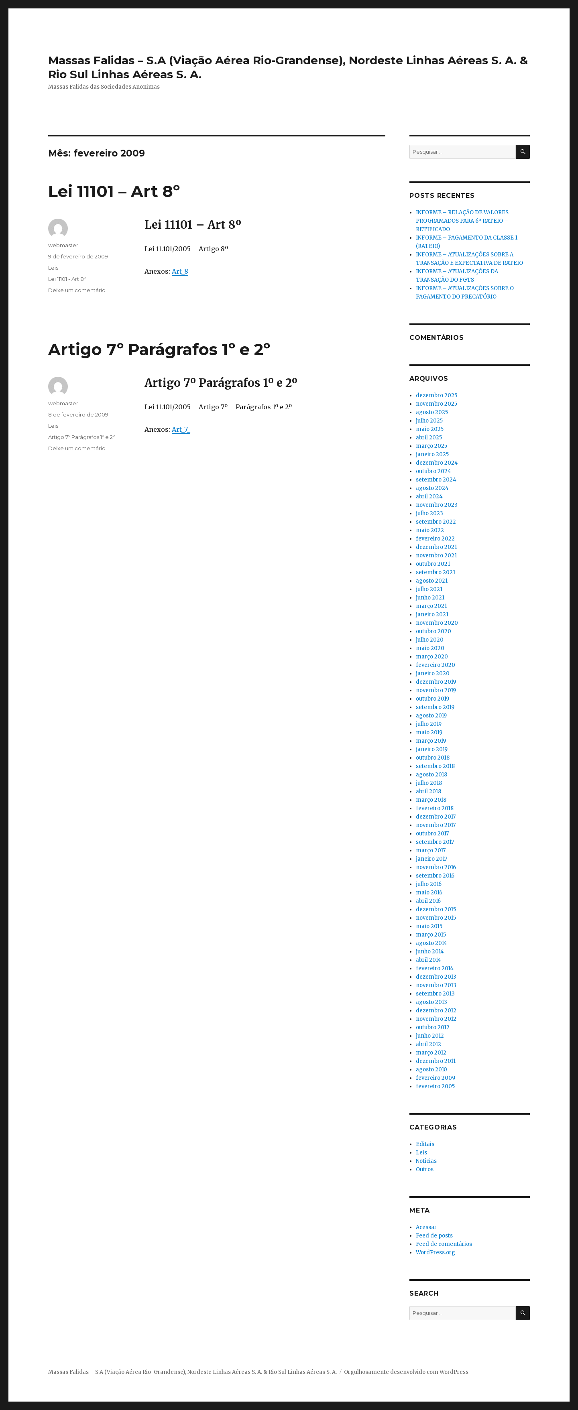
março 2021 (431, 606)
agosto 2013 (431, 1002)
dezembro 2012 (436, 1010)
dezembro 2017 (436, 816)
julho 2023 (429, 513)
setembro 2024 (436, 479)
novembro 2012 (436, 1019)
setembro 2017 (435, 842)
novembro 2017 (436, 825)
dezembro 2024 (437, 462)
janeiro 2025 (432, 454)
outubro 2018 (433, 757)
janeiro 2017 (431, 858)
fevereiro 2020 (435, 665)
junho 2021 (430, 597)
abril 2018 (428, 791)
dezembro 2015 (436, 909)
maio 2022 (430, 530)
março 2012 (431, 1052)
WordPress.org (435, 1252)
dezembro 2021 (436, 547)
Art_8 (180, 271)
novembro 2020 (437, 623)
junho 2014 (430, 951)
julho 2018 (429, 783)
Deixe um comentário (77, 290)
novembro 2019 (436, 690)
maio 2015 (429, 926)
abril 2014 (428, 960)
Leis (53, 267)
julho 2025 (429, 420)
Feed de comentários (444, 1244)
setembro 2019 (435, 707)
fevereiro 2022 (435, 538)
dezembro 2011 (436, 1061)
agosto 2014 (431, 943)
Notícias (426, 1161)
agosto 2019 (431, 715)
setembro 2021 (435, 572)
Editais (425, 1144)
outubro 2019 (432, 698)
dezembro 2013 (436, 976)
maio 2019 (429, 732)
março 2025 (431, 446)
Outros (425, 1169)
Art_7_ (181, 429)
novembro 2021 (436, 555)
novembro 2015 (436, 917)
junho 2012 (430, 1035)
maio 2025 (430, 429)
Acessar (426, 1227)
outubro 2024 (433, 471)
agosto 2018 (431, 774)
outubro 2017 (432, 833)
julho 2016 (429, 884)
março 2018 (431, 799)
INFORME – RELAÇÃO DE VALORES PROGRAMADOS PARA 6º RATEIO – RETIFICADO (462, 221)
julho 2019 (429, 724)
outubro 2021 (433, 564)
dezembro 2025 (436, 395)
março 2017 (431, 850)
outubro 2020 (433, 631)
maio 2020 (430, 648)
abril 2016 (428, 901)
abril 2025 (429, 437)
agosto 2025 (432, 412)
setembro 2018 (435, 766)
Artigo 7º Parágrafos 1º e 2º (159, 349)
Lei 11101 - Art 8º (67, 279)
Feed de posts (434, 1235)
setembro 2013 (435, 993)
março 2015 (431, 934)
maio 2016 (429, 892)
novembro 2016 (436, 867)
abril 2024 (429, 496)
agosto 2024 (432, 488)
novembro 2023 (437, 505)
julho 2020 (430, 639)
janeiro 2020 (433, 673)
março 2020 (432, 656)
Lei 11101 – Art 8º (114, 191)
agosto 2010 (431, 1069)
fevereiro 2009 (435, 1078)
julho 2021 (429, 589)
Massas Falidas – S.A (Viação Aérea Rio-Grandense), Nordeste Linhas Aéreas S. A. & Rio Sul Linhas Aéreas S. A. (192, 1372)
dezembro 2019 (436, 682)
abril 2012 (428, 1044)
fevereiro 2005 (435, 1086)
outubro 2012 (433, 1027)
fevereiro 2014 (435, 968)
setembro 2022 (436, 521)
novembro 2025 (436, 403)
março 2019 (431, 741)
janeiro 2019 (432, 749)
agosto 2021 (432, 580)
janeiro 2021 (432, 614)
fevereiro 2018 (435, 808)
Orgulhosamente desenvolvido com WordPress (406, 1372)
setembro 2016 (435, 875)
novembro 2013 (436, 985)
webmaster (63, 245)
